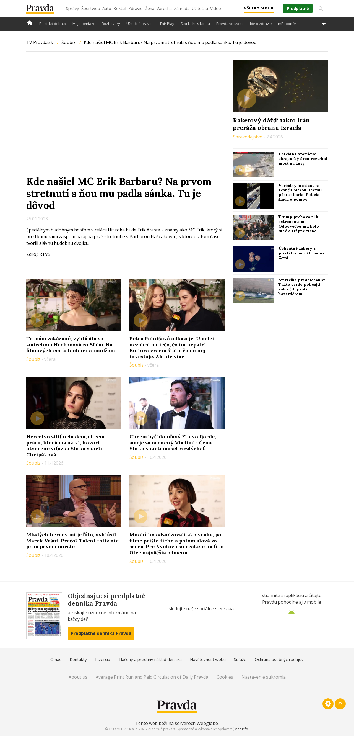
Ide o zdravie (261, 23)
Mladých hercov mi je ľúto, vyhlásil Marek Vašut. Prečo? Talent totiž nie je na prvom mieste (72, 540)
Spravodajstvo (248, 137)
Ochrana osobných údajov (279, 659)
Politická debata (52, 23)
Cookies (225, 677)
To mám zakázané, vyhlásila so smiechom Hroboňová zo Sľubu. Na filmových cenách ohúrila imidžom (70, 344)
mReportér (287, 23)
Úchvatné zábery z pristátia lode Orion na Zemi (301, 253)
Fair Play (167, 23)
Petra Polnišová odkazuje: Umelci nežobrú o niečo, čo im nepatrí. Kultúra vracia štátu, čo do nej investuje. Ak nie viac (171, 347)
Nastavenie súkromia (263, 677)
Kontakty (78, 659)
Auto (106, 8)
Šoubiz (68, 42)
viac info (241, 729)
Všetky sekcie (259, 8)
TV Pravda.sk (39, 42)
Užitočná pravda (140, 23)
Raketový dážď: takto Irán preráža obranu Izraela (271, 123)
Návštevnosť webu (208, 659)
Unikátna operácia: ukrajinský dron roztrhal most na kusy (302, 158)
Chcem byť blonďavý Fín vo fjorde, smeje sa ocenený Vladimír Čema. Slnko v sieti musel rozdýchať (172, 442)
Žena (149, 8)
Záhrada (181, 8)
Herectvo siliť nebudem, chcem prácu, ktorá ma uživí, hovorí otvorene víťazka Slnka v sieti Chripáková (65, 445)
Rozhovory (111, 23)
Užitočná (200, 8)
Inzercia (102, 659)
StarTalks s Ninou (195, 23)
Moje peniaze (83, 23)
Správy (72, 8)
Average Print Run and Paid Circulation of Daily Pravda (152, 677)
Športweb (90, 8)
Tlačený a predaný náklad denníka (150, 659)
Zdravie (135, 8)
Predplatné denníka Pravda (101, 633)
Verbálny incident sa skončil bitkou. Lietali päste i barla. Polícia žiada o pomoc (300, 192)
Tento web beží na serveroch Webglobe (176, 723)
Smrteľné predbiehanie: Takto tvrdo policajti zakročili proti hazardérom (301, 286)
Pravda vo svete (230, 23)
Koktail (119, 8)
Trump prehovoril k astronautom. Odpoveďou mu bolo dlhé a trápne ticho (298, 223)
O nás (55, 659)
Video (215, 8)
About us (78, 677)
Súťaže (240, 659)
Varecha (164, 8)
